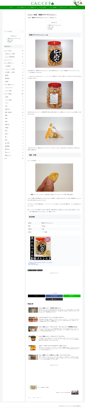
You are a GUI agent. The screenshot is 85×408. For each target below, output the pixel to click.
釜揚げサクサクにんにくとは (55, 25)
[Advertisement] (54, 282)
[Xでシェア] (36, 296)
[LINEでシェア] (72, 296)
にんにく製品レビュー (32, 270)
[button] (54, 299)
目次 (52, 22)
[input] (13, 31)
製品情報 (50, 29)
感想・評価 (51, 27)
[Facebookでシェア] (54, 296)
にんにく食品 (39, 270)
